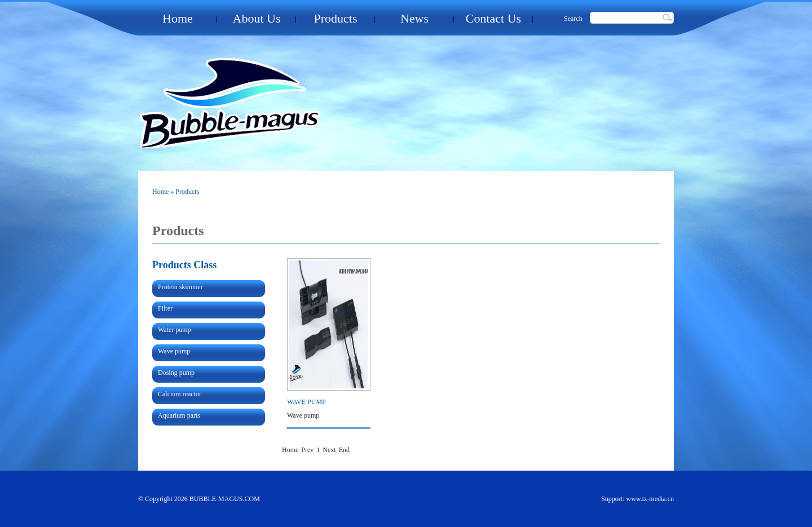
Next (329, 450)
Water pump (174, 330)
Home (177, 18)
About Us (257, 18)
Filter (165, 308)
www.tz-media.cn (650, 499)
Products (336, 18)
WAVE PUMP (306, 402)
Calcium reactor (179, 394)
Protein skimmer (180, 287)
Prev (307, 450)
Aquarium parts (179, 415)
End (344, 450)
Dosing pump (176, 373)
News (414, 18)
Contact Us (493, 18)
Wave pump (174, 351)
